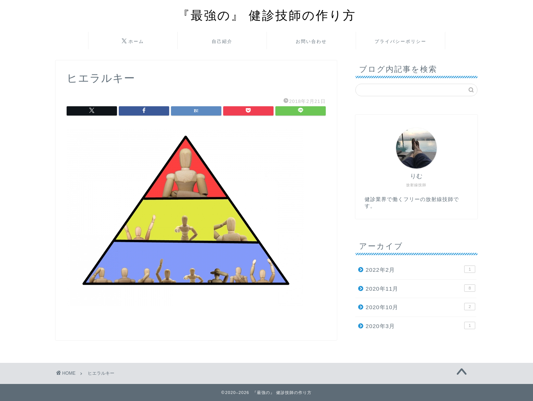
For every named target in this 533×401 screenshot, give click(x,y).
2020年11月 (420, 288)
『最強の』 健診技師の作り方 (266, 15)
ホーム (133, 41)
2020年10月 (420, 306)
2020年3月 (420, 325)
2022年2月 (420, 269)
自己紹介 (222, 41)
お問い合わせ (311, 41)
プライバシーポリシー (400, 41)
